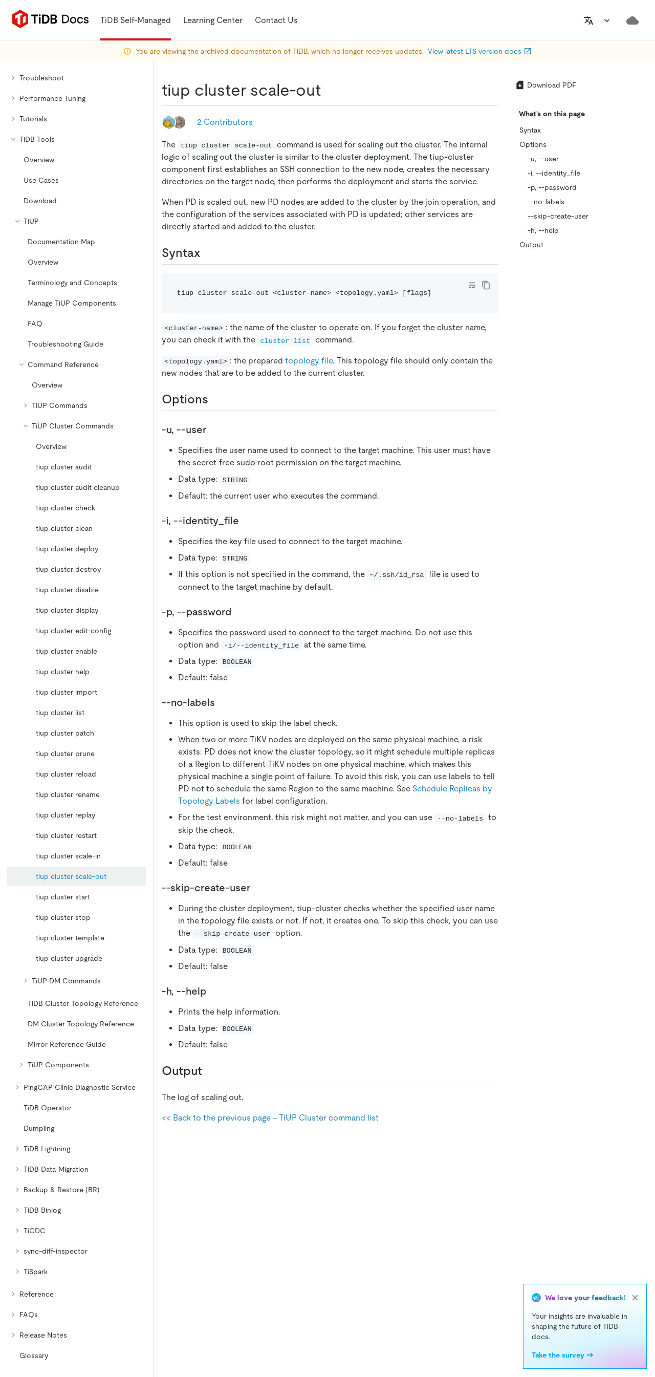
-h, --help (543, 230)
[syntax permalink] (209, 253)
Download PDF (545, 85)
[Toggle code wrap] (472, 285)
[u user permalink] (214, 429)
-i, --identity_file (554, 173)
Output (531, 245)
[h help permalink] (214, 991)
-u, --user (543, 159)
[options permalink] (216, 399)
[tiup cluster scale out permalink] (329, 90)
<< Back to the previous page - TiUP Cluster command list (270, 1118)
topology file (309, 360)
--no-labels (546, 202)
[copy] (486, 285)
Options (533, 144)
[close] (635, 1297)
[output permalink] (210, 1071)
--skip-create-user (558, 216)
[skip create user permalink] (258, 888)
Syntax (530, 130)
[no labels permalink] (223, 702)
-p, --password (552, 187)
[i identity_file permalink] (247, 520)
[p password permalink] (239, 612)
